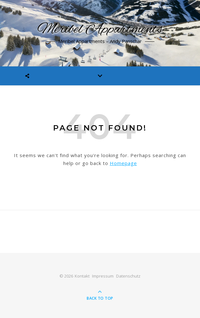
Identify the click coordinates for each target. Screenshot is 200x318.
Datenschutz (128, 276)
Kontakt (82, 276)
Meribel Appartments (100, 29)
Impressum (103, 276)
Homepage (123, 163)
